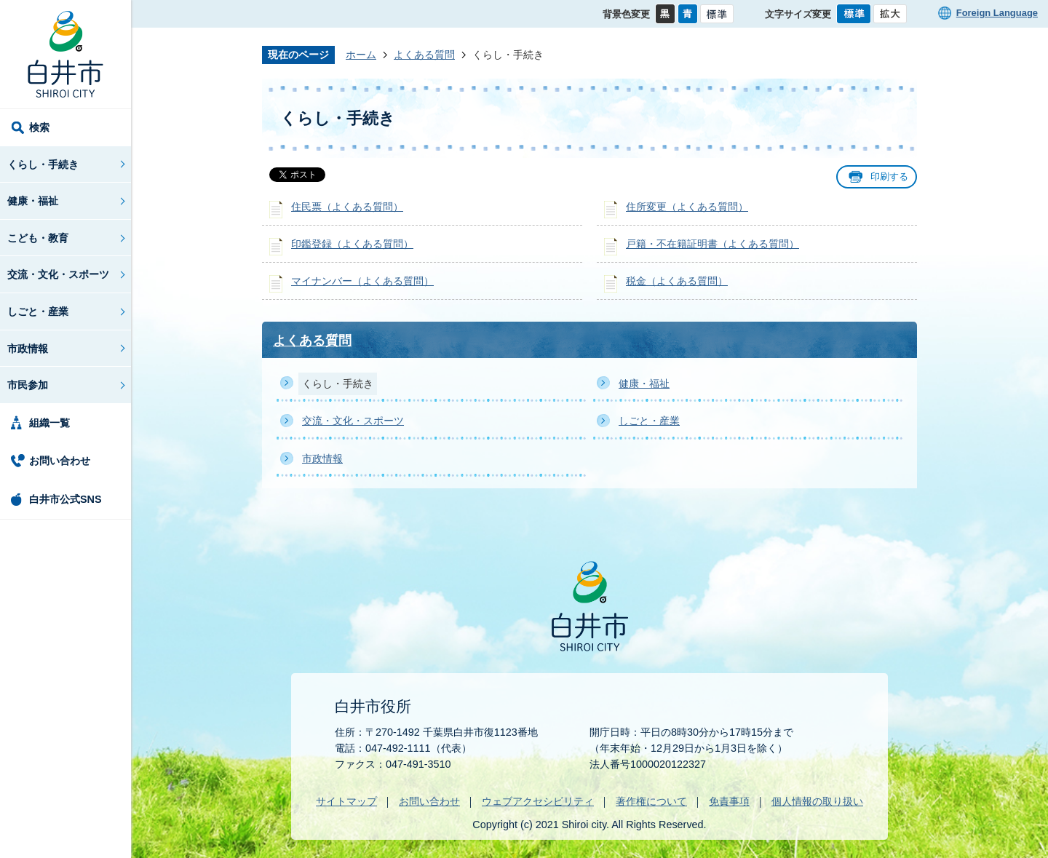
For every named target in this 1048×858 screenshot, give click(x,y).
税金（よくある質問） (677, 281)
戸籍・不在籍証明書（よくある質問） (712, 244)
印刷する (889, 176)
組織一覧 (49, 423)
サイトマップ (346, 801)
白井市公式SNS (65, 499)
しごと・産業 (37, 311)
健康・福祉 (32, 201)
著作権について (651, 801)
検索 (39, 127)
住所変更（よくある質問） (687, 206)
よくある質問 (424, 54)
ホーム (361, 54)
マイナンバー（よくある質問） (362, 281)
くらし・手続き (43, 164)
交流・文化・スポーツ (58, 274)
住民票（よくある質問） (347, 206)
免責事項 (729, 801)
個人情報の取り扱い (817, 801)
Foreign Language (997, 12)
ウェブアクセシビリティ (538, 801)
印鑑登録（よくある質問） (352, 244)
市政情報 (27, 348)
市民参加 (27, 385)
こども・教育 (37, 238)
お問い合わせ (59, 460)
